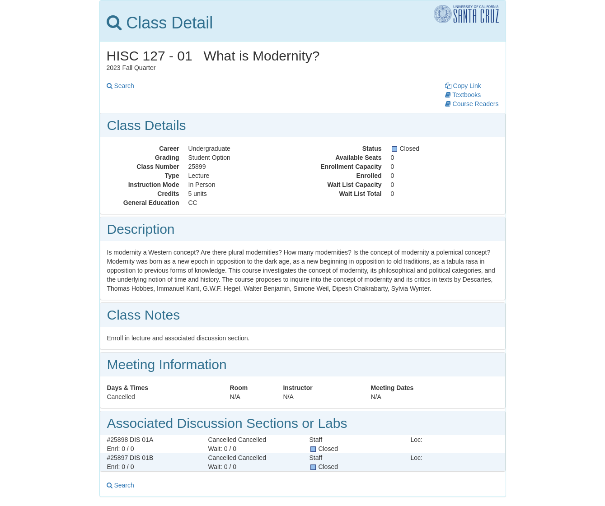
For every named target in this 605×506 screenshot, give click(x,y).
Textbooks (463, 94)
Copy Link (463, 85)
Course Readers (472, 103)
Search (120, 85)
